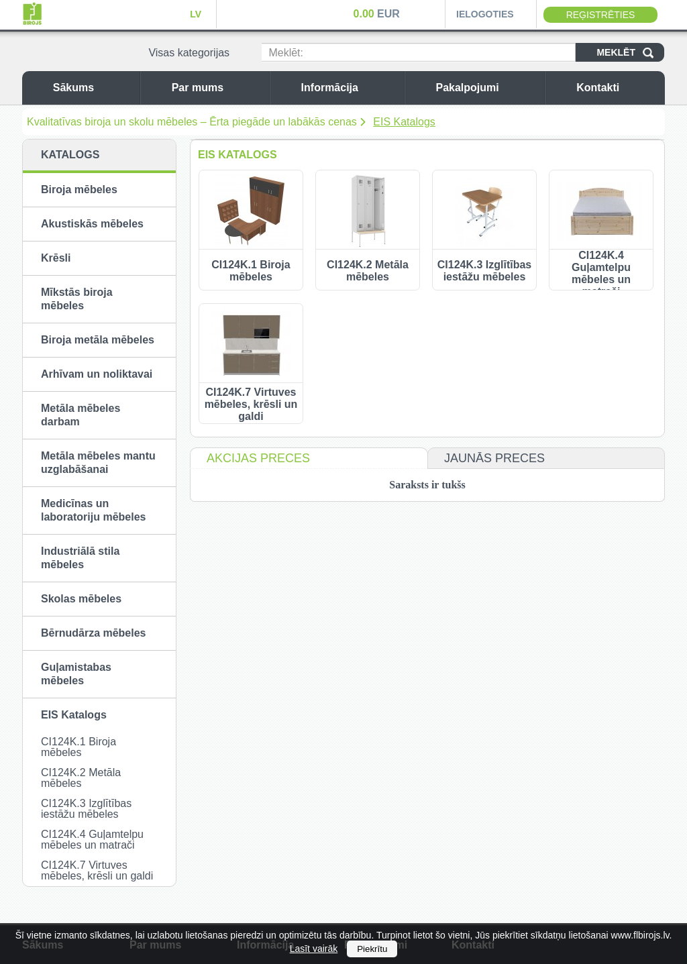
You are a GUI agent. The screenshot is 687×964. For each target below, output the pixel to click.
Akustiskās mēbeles (92, 223)
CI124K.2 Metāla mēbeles (81, 778)
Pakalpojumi (486, 87)
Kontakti (617, 87)
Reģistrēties (600, 14)
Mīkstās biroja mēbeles (77, 298)
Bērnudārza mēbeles (93, 633)
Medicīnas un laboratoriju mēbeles (93, 510)
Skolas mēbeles (81, 598)
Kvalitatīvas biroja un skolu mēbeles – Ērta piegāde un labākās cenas (192, 121)
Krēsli (55, 258)
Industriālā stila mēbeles (80, 557)
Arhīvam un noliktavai (96, 374)
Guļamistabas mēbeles (76, 673)
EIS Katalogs (404, 121)
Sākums (93, 87)
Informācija (349, 87)
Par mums (217, 87)
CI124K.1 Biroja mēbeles (78, 747)
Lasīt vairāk (314, 948)
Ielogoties (485, 14)
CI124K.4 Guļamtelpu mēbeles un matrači (92, 839)
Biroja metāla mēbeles (97, 339)
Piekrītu (372, 949)
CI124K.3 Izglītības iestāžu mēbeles (86, 809)
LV (195, 14)
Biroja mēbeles (79, 189)
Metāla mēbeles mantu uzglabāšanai (98, 462)
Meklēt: (285, 52)
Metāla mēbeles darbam (80, 415)
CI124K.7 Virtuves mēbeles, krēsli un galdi (97, 870)
